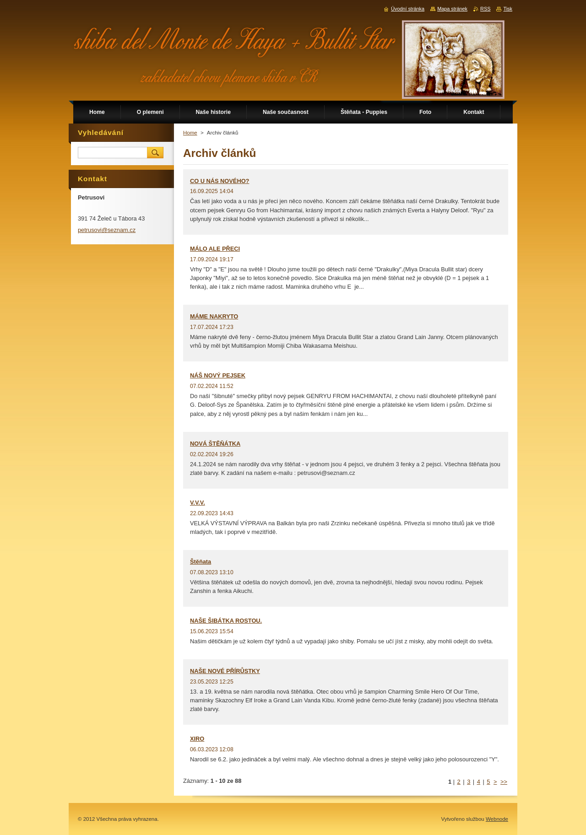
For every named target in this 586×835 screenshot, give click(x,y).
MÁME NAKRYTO (214, 316)
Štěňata (200, 561)
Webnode (497, 819)
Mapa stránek (452, 8)
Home (190, 132)
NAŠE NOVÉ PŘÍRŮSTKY (225, 671)
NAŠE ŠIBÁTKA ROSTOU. (226, 620)
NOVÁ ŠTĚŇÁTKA (215, 443)
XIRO (197, 738)
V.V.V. (197, 502)
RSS (485, 8)
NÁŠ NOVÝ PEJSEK (217, 375)
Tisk (507, 8)
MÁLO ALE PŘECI (215, 248)
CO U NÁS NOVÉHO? (219, 181)
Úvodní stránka (407, 8)
